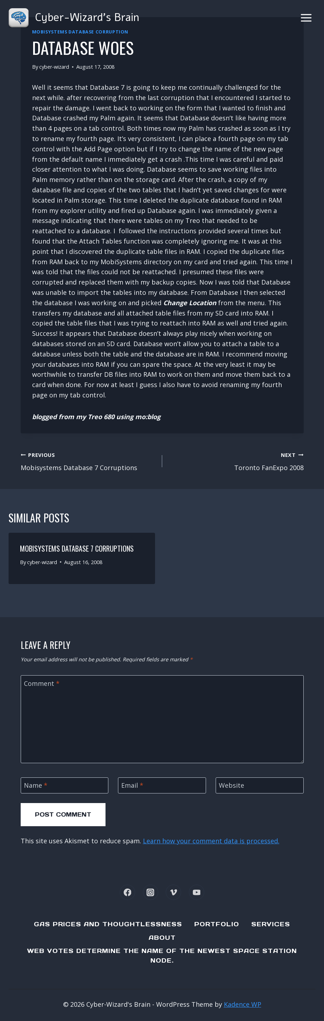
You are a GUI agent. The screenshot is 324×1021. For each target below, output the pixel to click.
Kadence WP (242, 1004)
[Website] (260, 785)
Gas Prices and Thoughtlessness (108, 924)
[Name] (65, 785)
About (162, 938)
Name (35, 785)
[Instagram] (150, 892)
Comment (42, 683)
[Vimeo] (173, 892)
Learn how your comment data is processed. (211, 841)
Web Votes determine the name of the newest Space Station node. (162, 955)
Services (270, 924)
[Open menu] (306, 17)
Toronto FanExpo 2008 (236, 460)
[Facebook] (127, 892)
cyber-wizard (54, 66)
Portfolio (216, 924)
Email (132, 785)
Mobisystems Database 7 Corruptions (88, 460)
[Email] (162, 785)
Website (231, 785)
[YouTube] (196, 892)
